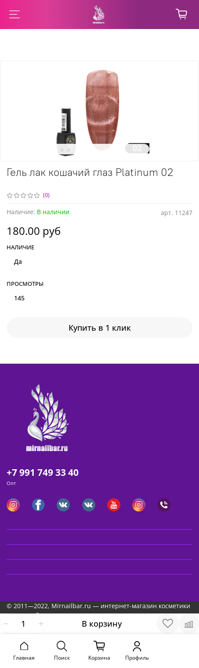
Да (18, 261)
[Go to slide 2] (61, 150)
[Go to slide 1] (54, 150)
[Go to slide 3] (68, 150)
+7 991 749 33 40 (43, 472)
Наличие (20, 247)
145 (19, 298)
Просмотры (25, 284)
